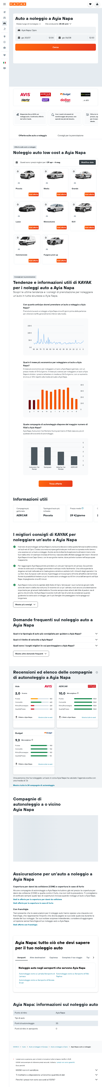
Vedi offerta (33, 194)
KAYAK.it (16, 1047)
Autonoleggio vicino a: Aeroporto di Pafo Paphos (72, 975)
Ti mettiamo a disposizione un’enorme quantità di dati (57, 1074)
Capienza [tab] (54, 957)
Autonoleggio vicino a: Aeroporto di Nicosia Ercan (36, 981)
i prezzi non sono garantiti (65, 1062)
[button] (4, 4)
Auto (24, 1047)
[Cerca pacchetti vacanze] (4, 29)
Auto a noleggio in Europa (38, 1047)
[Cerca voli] (4, 12)
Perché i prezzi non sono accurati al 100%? (57, 1079)
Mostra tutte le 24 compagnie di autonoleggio (33, 785)
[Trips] (4, 55)
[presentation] (97, 672)
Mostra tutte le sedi (45, 717)
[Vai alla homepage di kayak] (18, 4)
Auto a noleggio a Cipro (59, 1047)
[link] (56, 483)
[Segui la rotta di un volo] (4, 42)
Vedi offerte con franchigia (25, 924)
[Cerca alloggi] (4, 17)
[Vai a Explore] (4, 36)
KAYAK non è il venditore (57, 1070)
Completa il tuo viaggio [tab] (72, 957)
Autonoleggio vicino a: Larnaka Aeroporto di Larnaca (37, 975)
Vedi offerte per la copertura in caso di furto (33, 903)
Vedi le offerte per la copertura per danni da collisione (37, 899)
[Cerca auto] (4, 23)
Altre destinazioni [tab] (37, 957)
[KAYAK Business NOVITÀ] (4, 47)
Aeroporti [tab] (21, 957)
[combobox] (28, 24)
